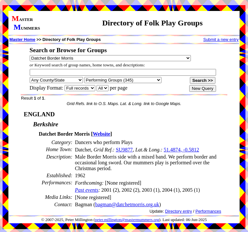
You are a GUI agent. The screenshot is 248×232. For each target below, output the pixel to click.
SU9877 (124, 149)
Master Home (22, 39)
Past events (86, 190)
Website (101, 134)
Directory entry (178, 211)
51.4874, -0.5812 (181, 149)
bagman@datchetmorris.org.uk (127, 204)
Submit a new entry (221, 39)
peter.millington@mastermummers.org (127, 220)
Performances (208, 211)
